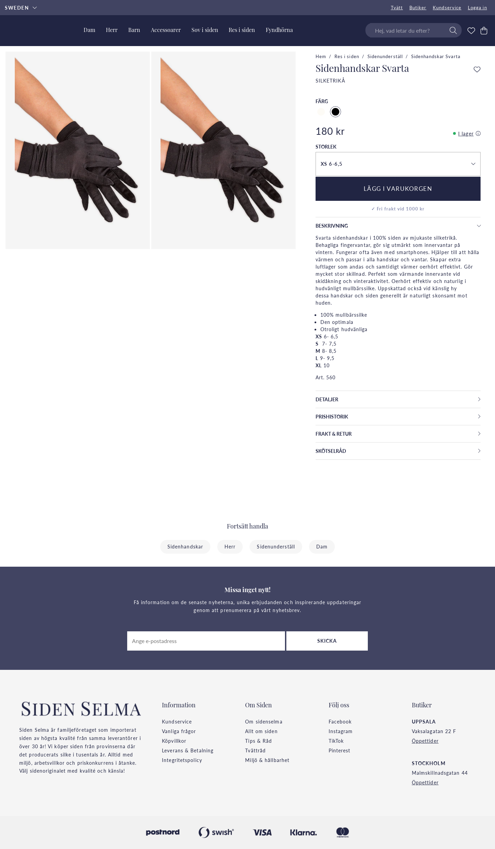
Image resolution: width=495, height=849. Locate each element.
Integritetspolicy (182, 760)
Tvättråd (255, 750)
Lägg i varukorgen (398, 188)
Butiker (418, 7)
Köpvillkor (174, 740)
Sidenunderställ (385, 56)
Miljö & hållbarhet (267, 760)
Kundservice (447, 7)
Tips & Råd (258, 740)
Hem (321, 56)
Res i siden (346, 56)
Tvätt (397, 7)
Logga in (477, 7)
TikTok (336, 740)
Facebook (340, 721)
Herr (229, 546)
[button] (398, 164)
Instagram (341, 731)
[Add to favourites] (477, 70)
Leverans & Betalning (187, 750)
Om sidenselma (263, 721)
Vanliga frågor (179, 731)
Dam (322, 546)
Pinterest (340, 750)
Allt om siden (261, 731)
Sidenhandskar (185, 546)
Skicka (327, 640)
